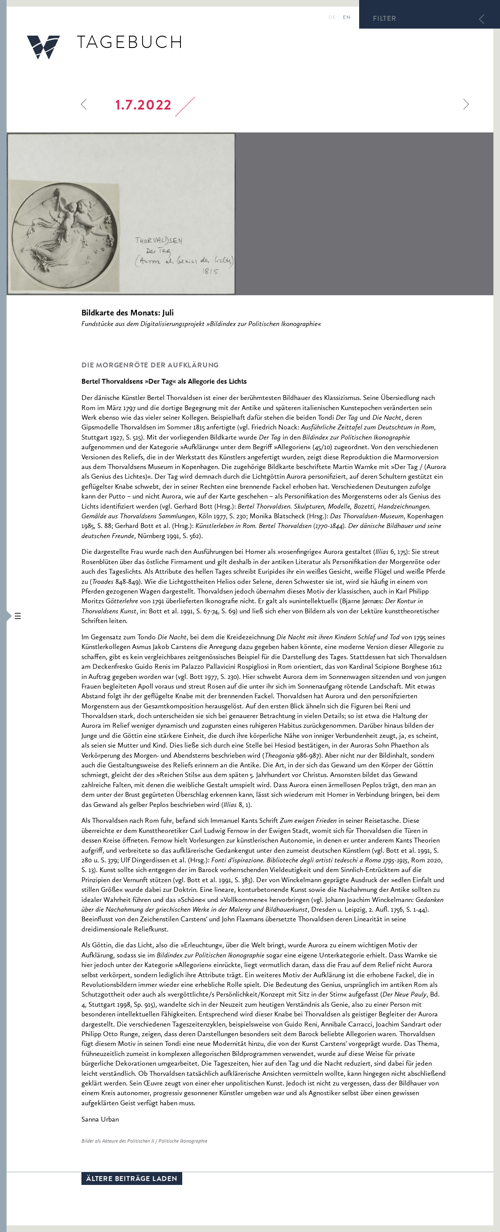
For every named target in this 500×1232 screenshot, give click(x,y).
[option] (181, 213)
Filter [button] (385, 19)
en (346, 18)
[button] (3, 616)
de (332, 18)
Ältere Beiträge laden (131, 1179)
